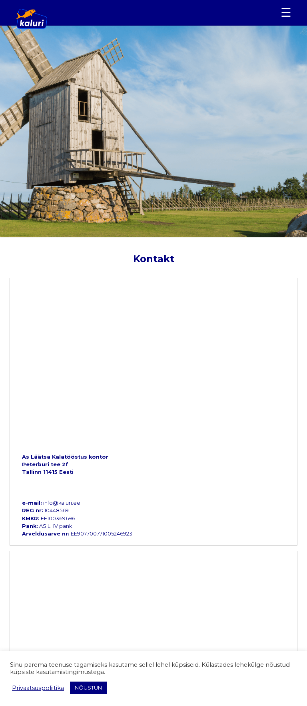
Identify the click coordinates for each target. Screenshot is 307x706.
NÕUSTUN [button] (88, 687)
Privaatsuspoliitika (38, 688)
